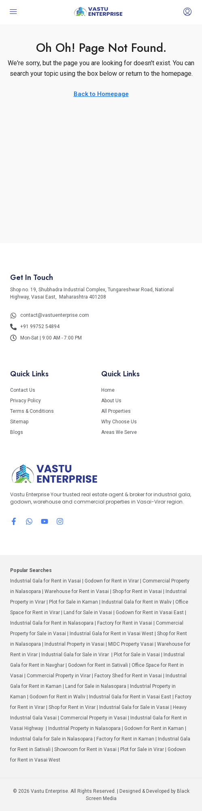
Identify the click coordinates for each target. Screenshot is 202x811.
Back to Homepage (101, 94)
